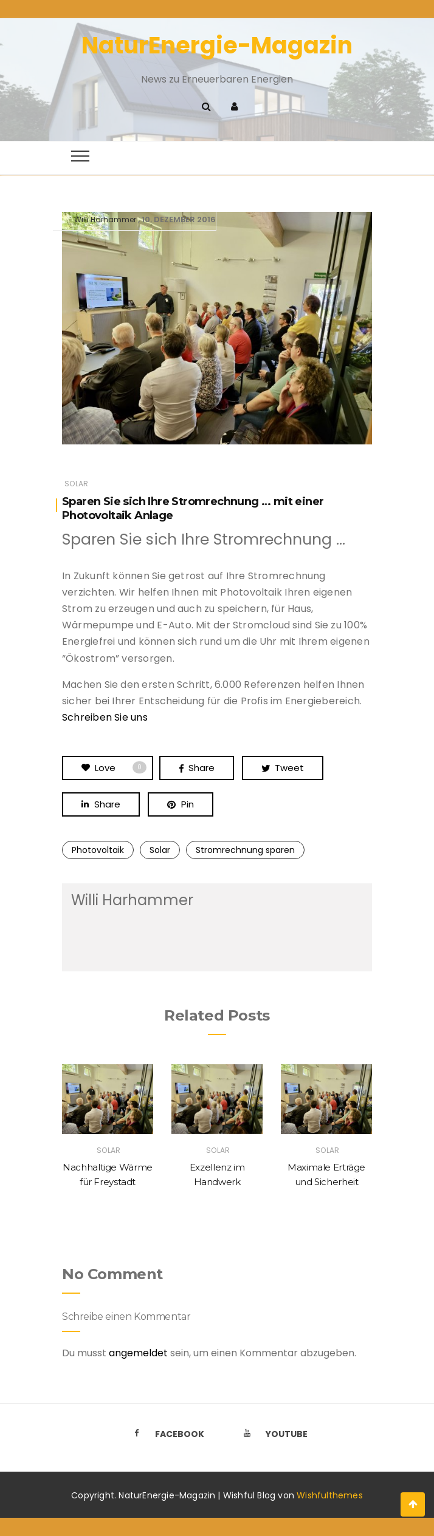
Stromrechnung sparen (245, 850)
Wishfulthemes (330, 1495)
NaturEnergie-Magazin (217, 45)
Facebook (165, 1434)
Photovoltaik (98, 850)
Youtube (272, 1434)
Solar (76, 483)
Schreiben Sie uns (105, 717)
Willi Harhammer (105, 219)
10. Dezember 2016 (179, 219)
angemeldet (138, 1353)
